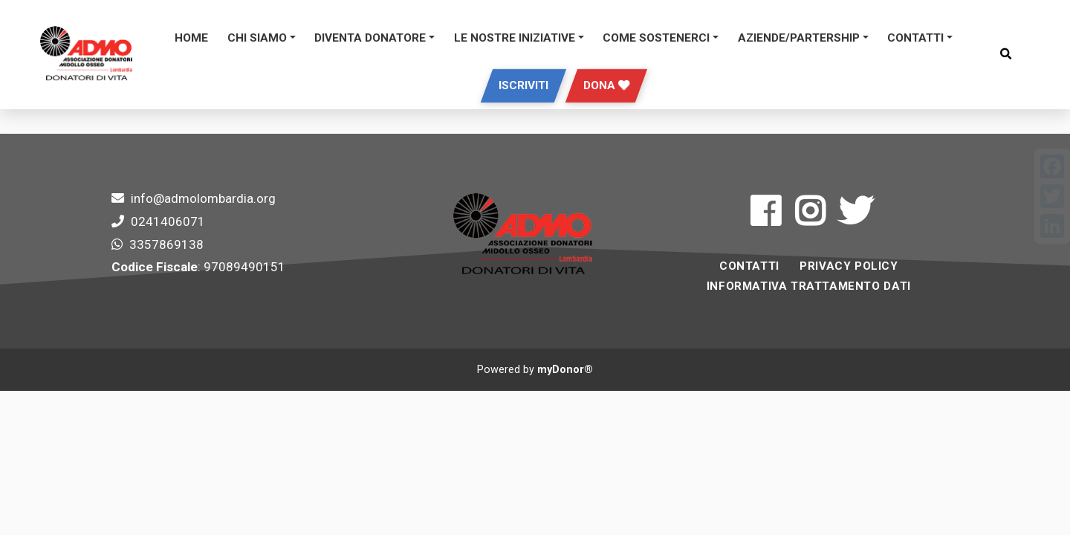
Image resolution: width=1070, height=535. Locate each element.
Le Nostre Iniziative (514, 38)
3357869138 (166, 244)
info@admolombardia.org (203, 198)
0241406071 (168, 221)
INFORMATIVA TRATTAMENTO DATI (809, 286)
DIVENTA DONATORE (370, 38)
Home (191, 38)
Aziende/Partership (799, 38)
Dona (606, 85)
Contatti (915, 38)
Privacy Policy (849, 266)
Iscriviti (523, 85)
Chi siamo (257, 38)
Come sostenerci (656, 38)
